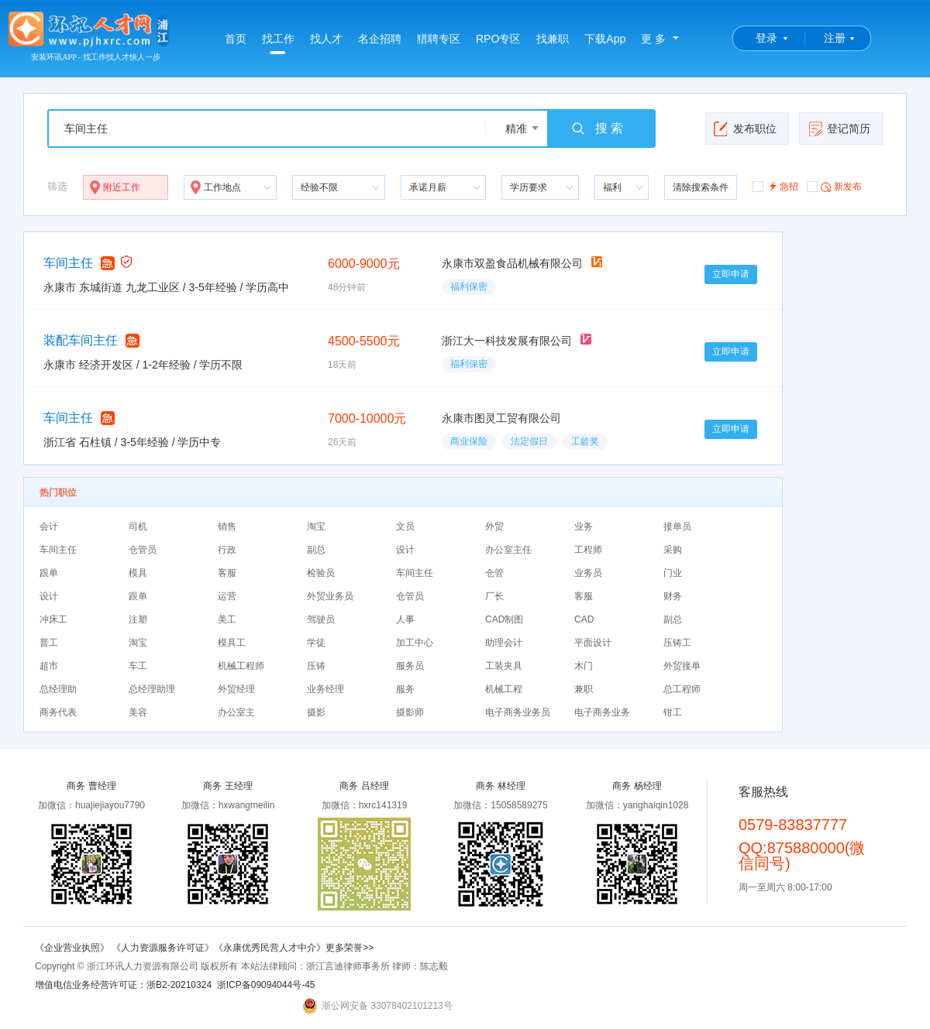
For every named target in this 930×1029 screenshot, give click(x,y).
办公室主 (236, 712)
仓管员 (143, 549)
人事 (405, 619)
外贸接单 (682, 665)
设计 (405, 549)
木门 (583, 665)
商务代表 (58, 712)
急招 (775, 185)
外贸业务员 (330, 596)
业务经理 (325, 689)
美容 (138, 712)
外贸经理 (236, 689)
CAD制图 (504, 619)
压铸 (316, 665)
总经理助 (58, 689)
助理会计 (503, 642)
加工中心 (414, 642)
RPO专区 (498, 39)
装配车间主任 (80, 340)
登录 (766, 38)
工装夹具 (503, 665)
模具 (138, 573)
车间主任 (68, 262)
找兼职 (552, 39)
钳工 (672, 712)
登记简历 (839, 128)
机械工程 (503, 689)
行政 (227, 549)
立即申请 (730, 274)
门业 (672, 573)
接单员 (677, 526)
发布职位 (745, 128)
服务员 (410, 665)
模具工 (232, 642)
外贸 (494, 526)
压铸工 (677, 642)
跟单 (49, 573)
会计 (49, 526)
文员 (405, 526)
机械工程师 (241, 665)
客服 (227, 573)
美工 (227, 619)
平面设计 (592, 642)
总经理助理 (152, 689)
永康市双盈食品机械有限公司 (512, 263)
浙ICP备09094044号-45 (266, 984)
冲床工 (53, 619)
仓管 (494, 573)
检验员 (321, 573)
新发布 (834, 186)
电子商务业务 (602, 712)
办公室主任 (508, 549)
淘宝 (316, 526)
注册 (835, 38)
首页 (235, 39)
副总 (316, 549)
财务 (672, 596)
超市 (49, 665)
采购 (672, 549)
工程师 (588, 549)
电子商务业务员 (517, 712)
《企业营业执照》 (73, 947)
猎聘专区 (438, 39)
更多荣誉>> (350, 947)
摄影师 (410, 712)
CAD (584, 619)
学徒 (316, 642)
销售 (227, 526)
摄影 (316, 712)
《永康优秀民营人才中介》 (270, 947)
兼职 (583, 689)
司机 (138, 526)
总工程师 (682, 689)
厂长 (494, 596)
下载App (604, 39)
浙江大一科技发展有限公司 (507, 340)
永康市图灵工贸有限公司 (501, 418)
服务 (405, 689)
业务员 (588, 573)
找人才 (326, 39)
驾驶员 (321, 619)
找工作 (278, 43)
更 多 (653, 39)
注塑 (138, 619)
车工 (138, 665)
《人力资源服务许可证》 (163, 947)
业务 (583, 526)
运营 (227, 596)
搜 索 (596, 128)
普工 (49, 642)
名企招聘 (379, 39)
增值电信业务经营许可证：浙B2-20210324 (123, 984)
